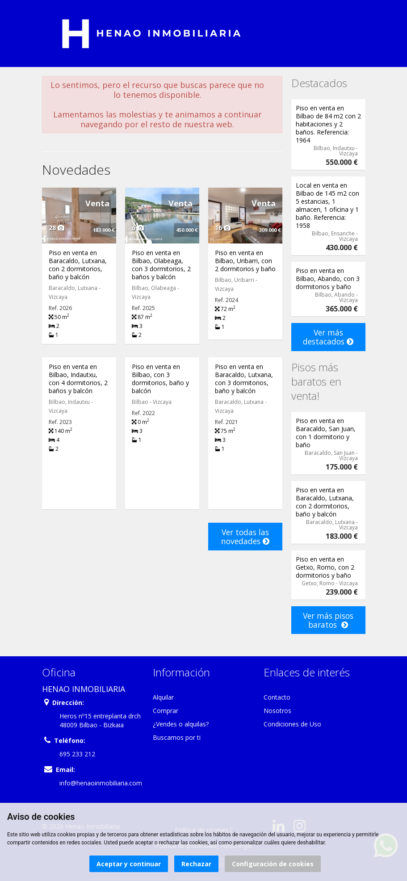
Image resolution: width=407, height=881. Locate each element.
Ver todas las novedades (245, 536)
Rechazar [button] (196, 864)
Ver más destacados (328, 337)
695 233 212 (77, 754)
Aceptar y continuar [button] (129, 864)
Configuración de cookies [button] (273, 864)
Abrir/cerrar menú (50, 32)
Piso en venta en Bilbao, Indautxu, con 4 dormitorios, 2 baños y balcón (78, 378)
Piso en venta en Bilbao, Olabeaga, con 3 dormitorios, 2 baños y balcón (161, 264)
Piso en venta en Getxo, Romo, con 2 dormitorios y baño (325, 567)
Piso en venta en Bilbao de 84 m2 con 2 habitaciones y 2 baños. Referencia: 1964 (328, 124)
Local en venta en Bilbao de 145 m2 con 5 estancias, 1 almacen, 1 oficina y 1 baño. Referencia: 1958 (327, 205)
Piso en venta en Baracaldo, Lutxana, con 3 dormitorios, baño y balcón (244, 378)
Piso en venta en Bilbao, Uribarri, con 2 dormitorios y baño (245, 260)
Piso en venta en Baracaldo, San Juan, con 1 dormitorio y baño (326, 432)
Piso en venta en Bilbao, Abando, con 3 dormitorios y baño (328, 278)
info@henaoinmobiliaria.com (100, 783)
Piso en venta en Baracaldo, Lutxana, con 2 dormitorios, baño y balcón (78, 264)
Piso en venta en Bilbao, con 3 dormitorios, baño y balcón (160, 378)
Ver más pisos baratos (328, 620)
